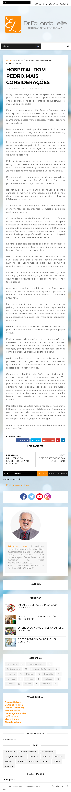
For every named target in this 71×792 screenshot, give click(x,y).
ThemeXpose (17, 788)
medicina (11, 676)
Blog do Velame (13, 724)
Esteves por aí (12, 712)
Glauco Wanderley (15, 710)
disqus (51, 476)
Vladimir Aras (12, 721)
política (29, 681)
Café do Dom (12, 718)
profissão (48, 681)
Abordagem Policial (15, 715)
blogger (41, 476)
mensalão (48, 676)
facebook (62, 476)
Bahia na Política (14, 707)
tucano (10, 686)
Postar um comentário (17, 487)
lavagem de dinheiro (42, 671)
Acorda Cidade (13, 704)
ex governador (14, 671)
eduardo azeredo (36, 666)
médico (29, 676)
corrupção (12, 666)
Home (9, 61)
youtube (46, 686)
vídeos (28, 686)
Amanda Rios (44, 788)
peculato (11, 681)
